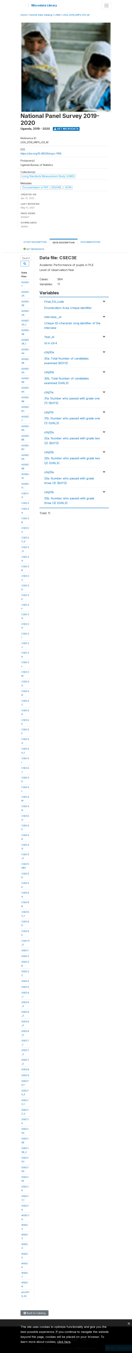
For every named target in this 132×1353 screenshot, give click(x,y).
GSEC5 (25, 986)
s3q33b (49, 492)
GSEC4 (25, 981)
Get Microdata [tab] (34, 249)
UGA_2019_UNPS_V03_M (76, 15)
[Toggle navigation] (106, 5)
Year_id (49, 337)
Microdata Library (44, 5)
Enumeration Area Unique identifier (68, 308)
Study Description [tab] (35, 242)
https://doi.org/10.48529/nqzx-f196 (41, 153)
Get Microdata (66, 128)
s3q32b (49, 452)
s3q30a (49, 352)
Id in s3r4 (50, 343)
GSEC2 (25, 956)
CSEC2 (25, 503)
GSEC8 (25, 1069)
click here (63, 1342)
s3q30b (49, 372)
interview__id (52, 317)
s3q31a (48, 392)
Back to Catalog (34, 1313)
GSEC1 (25, 950)
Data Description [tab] (64, 242)
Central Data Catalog (40, 15)
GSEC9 (25, 1075)
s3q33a (49, 472)
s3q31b (49, 412)
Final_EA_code (54, 301)
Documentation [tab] (90, 242)
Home (24, 15)
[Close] (128, 1323)
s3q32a (49, 432)
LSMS (58, 15)
